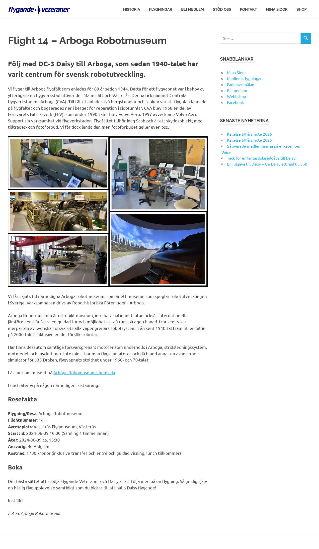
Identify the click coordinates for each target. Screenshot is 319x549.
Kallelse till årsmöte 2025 (249, 139)
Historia (131, 9)
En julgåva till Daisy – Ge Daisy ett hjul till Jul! (267, 163)
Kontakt (248, 9)
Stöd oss (222, 9)
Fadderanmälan (240, 84)
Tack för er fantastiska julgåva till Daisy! (261, 157)
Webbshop (236, 96)
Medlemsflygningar (244, 78)
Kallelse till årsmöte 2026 (249, 133)
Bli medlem (192, 9)
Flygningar (160, 9)
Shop (302, 9)
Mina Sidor (277, 9)
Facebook (235, 102)
